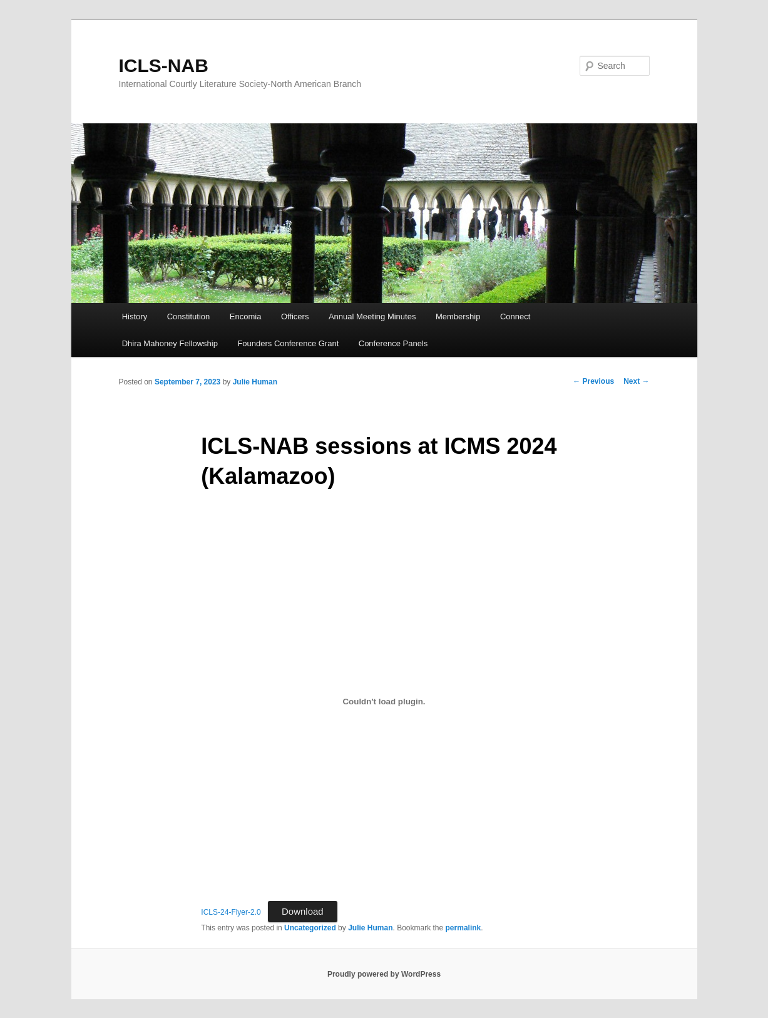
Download (303, 911)
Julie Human (255, 382)
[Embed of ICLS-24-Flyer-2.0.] (383, 701)
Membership (458, 316)
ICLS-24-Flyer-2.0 (230, 912)
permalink (463, 927)
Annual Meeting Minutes (372, 316)
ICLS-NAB (163, 65)
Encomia (246, 316)
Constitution (188, 316)
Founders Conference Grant (288, 343)
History (134, 316)
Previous (593, 381)
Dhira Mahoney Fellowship (170, 343)
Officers (295, 316)
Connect (515, 316)
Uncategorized (310, 927)
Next (636, 381)
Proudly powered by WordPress (384, 974)
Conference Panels (393, 343)
